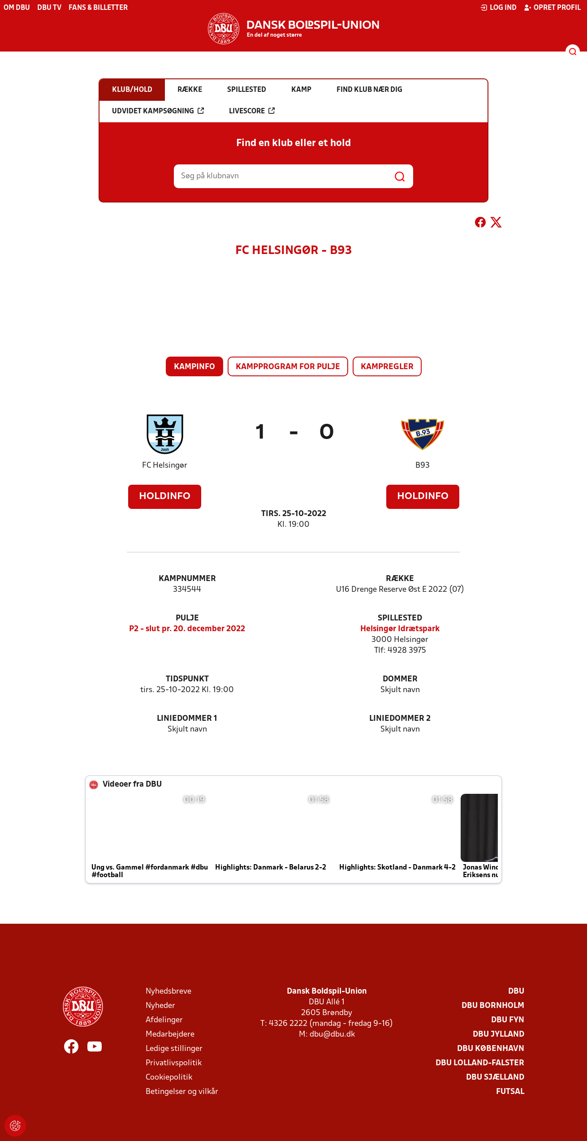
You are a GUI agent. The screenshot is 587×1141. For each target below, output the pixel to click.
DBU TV (49, 8)
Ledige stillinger (174, 1049)
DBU (516, 991)
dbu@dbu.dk (332, 1034)
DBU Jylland (498, 1034)
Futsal (510, 1092)
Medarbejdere (170, 1034)
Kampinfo (194, 367)
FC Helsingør (164, 465)
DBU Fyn (507, 1020)
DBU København (490, 1049)
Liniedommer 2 (400, 719)
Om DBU (17, 8)
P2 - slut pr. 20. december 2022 (187, 629)
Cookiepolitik (169, 1077)
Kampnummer (187, 579)
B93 (422, 465)
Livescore (252, 111)
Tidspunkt (187, 679)
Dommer (400, 679)
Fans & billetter (98, 8)
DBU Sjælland (495, 1077)
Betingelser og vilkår (182, 1092)
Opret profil (552, 8)
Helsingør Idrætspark (400, 629)
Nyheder (160, 1006)
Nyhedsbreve (168, 991)
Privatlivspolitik (174, 1063)
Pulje (187, 618)
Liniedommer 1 (187, 719)
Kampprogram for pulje (288, 367)
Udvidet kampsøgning (158, 111)
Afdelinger (164, 1020)
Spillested (400, 618)
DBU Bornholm (493, 1006)
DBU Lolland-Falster (480, 1063)
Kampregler (387, 367)
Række (400, 579)
